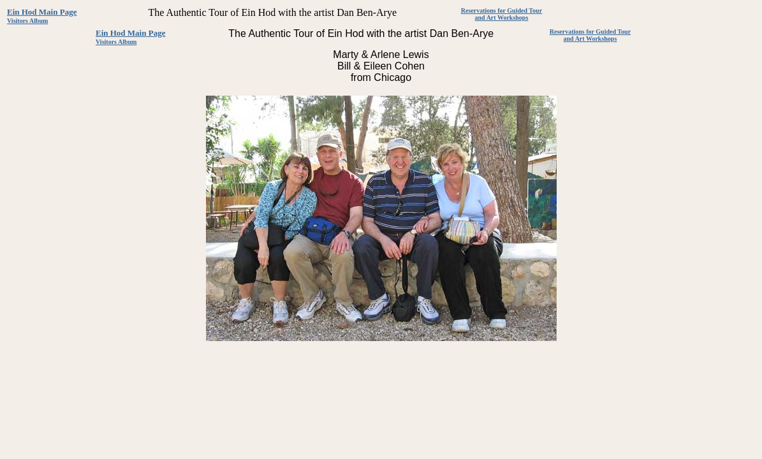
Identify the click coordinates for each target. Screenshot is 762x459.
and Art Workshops (502, 17)
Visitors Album (27, 20)
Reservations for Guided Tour (501, 10)
